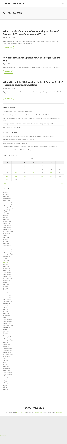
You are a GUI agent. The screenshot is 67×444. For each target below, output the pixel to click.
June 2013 (6, 360)
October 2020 (7, 323)
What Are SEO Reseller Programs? (24, 150)
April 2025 (5, 217)
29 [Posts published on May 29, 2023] (7, 179)
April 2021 (5, 311)
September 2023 (8, 255)
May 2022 (5, 286)
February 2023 (7, 268)
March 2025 (6, 219)
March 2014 (6, 342)
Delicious (3, 435)
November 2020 (7, 321)
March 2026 (6, 196)
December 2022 (7, 272)
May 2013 (5, 362)
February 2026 (7, 198)
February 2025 (7, 221)
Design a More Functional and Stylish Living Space (17, 111)
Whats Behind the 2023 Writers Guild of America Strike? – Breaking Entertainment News (33, 83)
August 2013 (6, 356)
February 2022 (7, 292)
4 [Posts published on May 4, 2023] (33, 166)
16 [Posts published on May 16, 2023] (16, 172)
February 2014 (7, 344)
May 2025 (5, 215)
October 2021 (7, 299)
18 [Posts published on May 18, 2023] (33, 172)
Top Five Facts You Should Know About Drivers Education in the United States (34, 146)
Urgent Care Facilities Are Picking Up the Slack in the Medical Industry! (33, 136)
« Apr (4, 183)
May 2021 (5, 309)
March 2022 (6, 290)
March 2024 (6, 243)
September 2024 (8, 231)
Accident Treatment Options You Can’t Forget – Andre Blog (31, 59)
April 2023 (5, 264)
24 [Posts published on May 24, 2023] (25, 176)
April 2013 (5, 364)
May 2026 (5, 192)
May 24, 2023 (6, 37)
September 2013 (8, 354)
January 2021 (6, 317)
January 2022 (6, 294)
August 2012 (6, 380)
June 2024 (6, 237)
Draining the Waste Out (21, 143)
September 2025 (8, 208)
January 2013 (6, 370)
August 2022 (6, 280)
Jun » (62, 183)
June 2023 (6, 260)
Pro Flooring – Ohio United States (12, 127)
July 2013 (5, 358)
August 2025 (6, 210)
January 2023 (6, 270)
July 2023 (5, 258)
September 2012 (8, 378)
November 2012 (7, 374)
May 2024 (5, 239)
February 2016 (7, 337)
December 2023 (7, 249)
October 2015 (7, 339)
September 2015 (8, 341)
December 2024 (7, 225)
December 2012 (7, 372)
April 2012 (5, 387)
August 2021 (6, 303)
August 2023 (6, 256)
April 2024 (6, 241)
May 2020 (5, 333)
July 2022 (5, 282)
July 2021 (5, 305)
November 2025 (7, 204)
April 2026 (6, 194)
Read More (8, 47)
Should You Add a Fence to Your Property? (23, 139)
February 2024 (7, 245)
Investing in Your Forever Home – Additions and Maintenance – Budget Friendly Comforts (29, 123)
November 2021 (7, 298)
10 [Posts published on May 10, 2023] (24, 169)
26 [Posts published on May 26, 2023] (42, 176)
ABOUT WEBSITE (13, 3)
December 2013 (7, 348)
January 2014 (6, 346)
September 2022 (8, 278)
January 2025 (6, 223)
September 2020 (8, 325)
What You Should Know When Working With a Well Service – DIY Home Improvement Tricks (31, 33)
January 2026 (6, 200)
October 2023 (7, 253)
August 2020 (6, 327)
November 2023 (7, 251)
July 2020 (5, 329)
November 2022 (7, 274)
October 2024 (7, 229)
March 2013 (6, 366)
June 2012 (6, 384)
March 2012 (6, 389)
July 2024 (5, 235)
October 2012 (7, 376)
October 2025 (7, 206)
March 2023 (6, 266)
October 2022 (7, 276)
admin (13, 37)
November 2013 (7, 350)
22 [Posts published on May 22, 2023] (7, 176)
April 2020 (6, 335)
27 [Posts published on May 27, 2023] (51, 176)
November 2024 (7, 227)
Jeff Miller (5, 139)
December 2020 (7, 319)
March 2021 (6, 313)
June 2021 (6, 307)
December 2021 (7, 296)
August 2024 (6, 233)
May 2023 (5, 262)
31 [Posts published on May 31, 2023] (24, 179)
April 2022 (5, 288)
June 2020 (6, 331)
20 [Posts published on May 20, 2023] (51, 172)
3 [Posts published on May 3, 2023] (24, 166)
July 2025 (5, 211)
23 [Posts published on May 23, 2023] (16, 176)
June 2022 (6, 284)
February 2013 (7, 368)
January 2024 (6, 247)
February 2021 (7, 315)
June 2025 (6, 213)
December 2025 (7, 202)
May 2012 (5, 385)
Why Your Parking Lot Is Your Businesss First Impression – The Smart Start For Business (28, 115)
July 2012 (5, 382)
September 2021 (8, 301)
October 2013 (7, 352)
